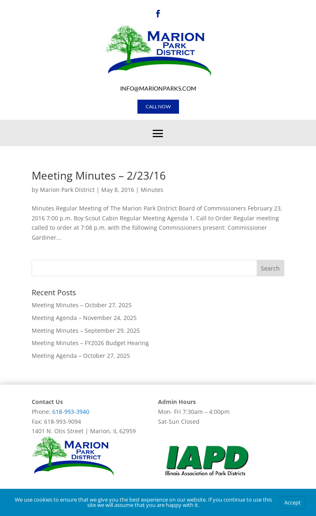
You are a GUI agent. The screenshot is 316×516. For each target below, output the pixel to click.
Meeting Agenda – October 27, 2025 (81, 356)
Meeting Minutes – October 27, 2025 (82, 305)
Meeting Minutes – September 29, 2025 (86, 330)
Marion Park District (67, 190)
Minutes (152, 190)
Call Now (158, 106)
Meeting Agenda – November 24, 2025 (84, 318)
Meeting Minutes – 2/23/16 (99, 175)
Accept (292, 502)
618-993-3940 (70, 412)
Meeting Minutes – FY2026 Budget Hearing (90, 343)
